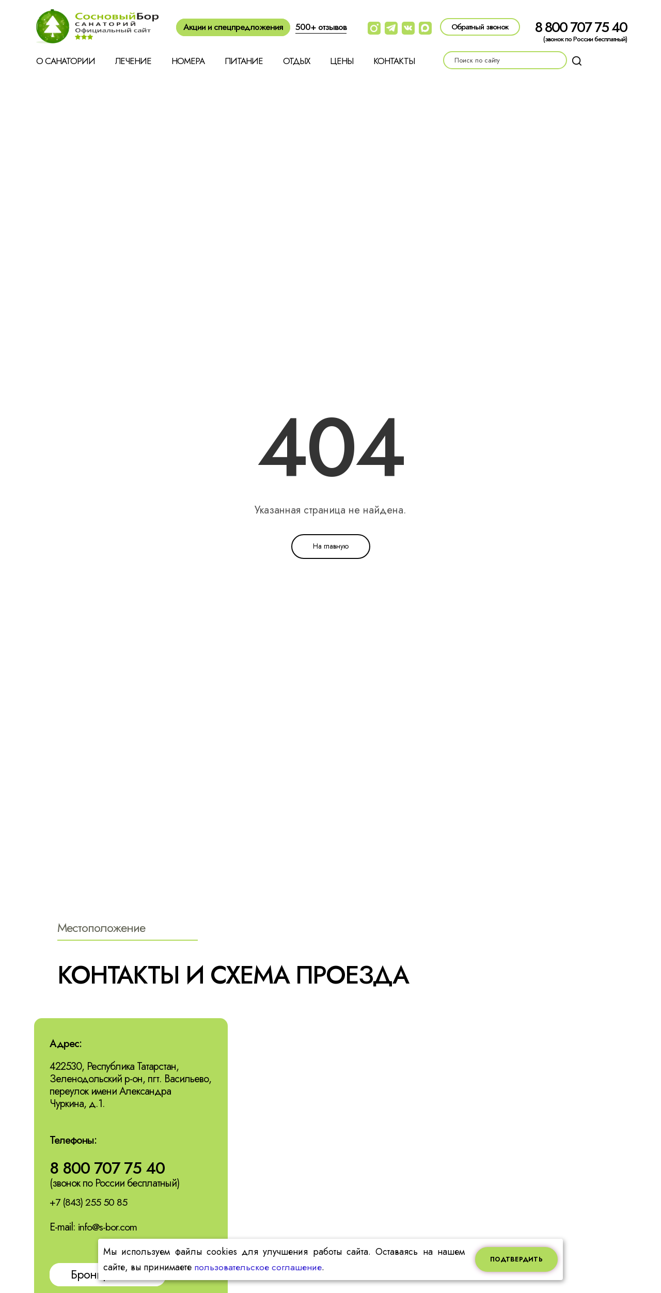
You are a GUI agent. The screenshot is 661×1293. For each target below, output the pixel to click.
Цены (341, 61)
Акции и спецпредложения (233, 27)
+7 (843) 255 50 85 (89, 1202)
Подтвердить (516, 1259)
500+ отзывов (321, 27)
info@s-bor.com (108, 1227)
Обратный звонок (480, 27)
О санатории (65, 61)
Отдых (296, 61)
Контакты (394, 61)
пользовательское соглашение (258, 1267)
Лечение (133, 61)
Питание (244, 61)
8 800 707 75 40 (581, 27)
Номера (187, 61)
